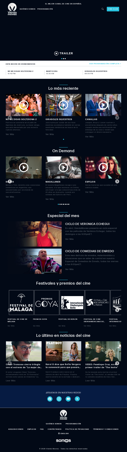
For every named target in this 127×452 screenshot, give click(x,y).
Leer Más (11, 381)
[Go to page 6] (66, 204)
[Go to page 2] (60, 204)
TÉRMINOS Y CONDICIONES (106, 429)
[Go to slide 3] (65, 58)
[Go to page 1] (63, 139)
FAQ (42, 429)
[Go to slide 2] (63, 58)
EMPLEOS (32, 429)
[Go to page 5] (65, 204)
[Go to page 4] (63, 204)
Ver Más (10, 134)
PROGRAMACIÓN (45, 9)
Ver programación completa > (105, 64)
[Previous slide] (10, 118)
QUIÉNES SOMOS (27, 9)
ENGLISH (63, 434)
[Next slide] (117, 118)
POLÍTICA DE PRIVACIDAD (77, 429)
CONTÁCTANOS (55, 429)
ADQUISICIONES (15, 429)
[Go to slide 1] (61, 58)
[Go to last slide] (10, 181)
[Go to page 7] (68, 204)
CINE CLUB (113, 9)
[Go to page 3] (61, 204)
